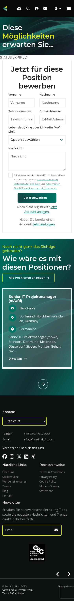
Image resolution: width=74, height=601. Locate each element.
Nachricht (15, 148)
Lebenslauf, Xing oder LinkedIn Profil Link (34, 129)
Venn (69, 586)
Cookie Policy (47, 481)
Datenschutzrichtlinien (27, 183)
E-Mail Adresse (50, 111)
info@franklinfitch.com (39, 439)
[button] (45, 379)
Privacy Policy (48, 477)
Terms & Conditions (52, 472)
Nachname (47, 94)
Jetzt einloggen (44, 224)
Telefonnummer (19, 111)
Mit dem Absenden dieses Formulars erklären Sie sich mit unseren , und (39, 182)
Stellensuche (10, 477)
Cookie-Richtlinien (47, 179)
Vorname (14, 94)
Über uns (8, 472)
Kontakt (7, 495)
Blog (5, 491)
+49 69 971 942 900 (37, 434)
